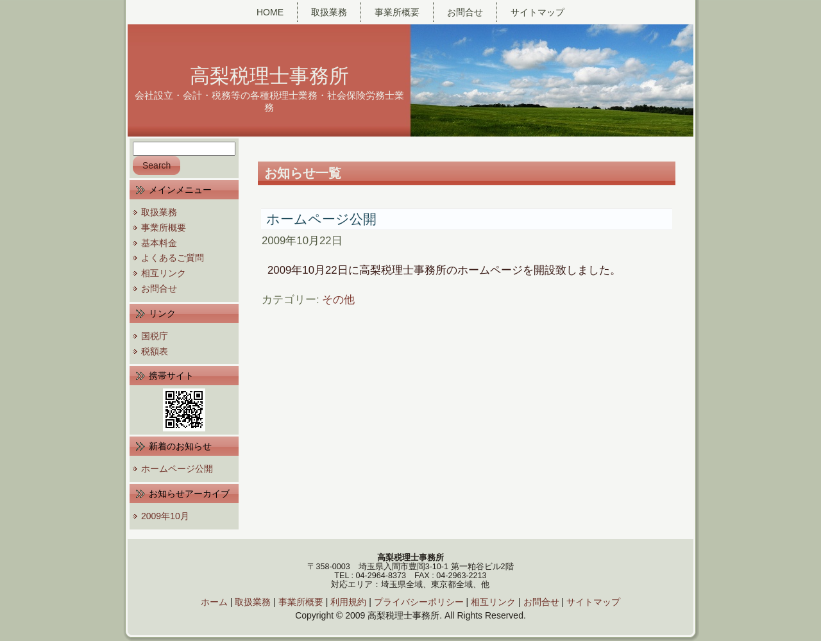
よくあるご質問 (172, 258)
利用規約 (348, 602)
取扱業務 (159, 212)
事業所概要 (163, 227)
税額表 (154, 351)
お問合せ (159, 288)
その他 (338, 300)
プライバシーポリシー (419, 602)
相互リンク (163, 273)
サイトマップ (593, 602)
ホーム (214, 602)
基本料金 (159, 243)
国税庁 (154, 336)
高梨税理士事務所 (269, 76)
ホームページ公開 (177, 468)
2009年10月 (165, 516)
